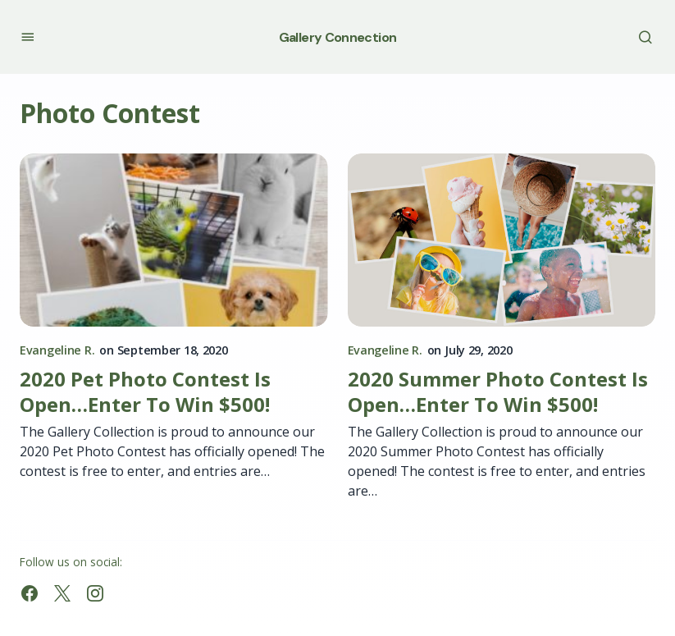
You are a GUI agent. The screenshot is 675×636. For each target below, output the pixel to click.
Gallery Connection (337, 37)
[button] (27, 36)
